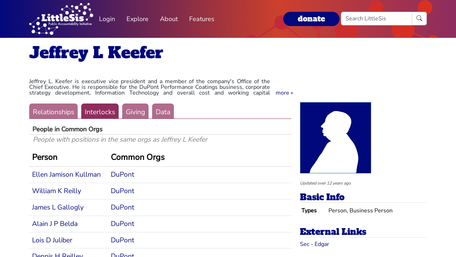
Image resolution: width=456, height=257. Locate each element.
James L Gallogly (58, 207)
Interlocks (100, 112)
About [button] (169, 19)
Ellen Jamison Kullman (66, 174)
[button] (284, 93)
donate (311, 19)
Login (107, 19)
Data (163, 112)
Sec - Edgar (314, 244)
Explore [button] (137, 19)
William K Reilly (56, 191)
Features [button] (201, 19)
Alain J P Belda (55, 223)
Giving (135, 112)
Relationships (53, 112)
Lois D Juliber (52, 240)
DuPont (122, 174)
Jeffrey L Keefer (96, 53)
